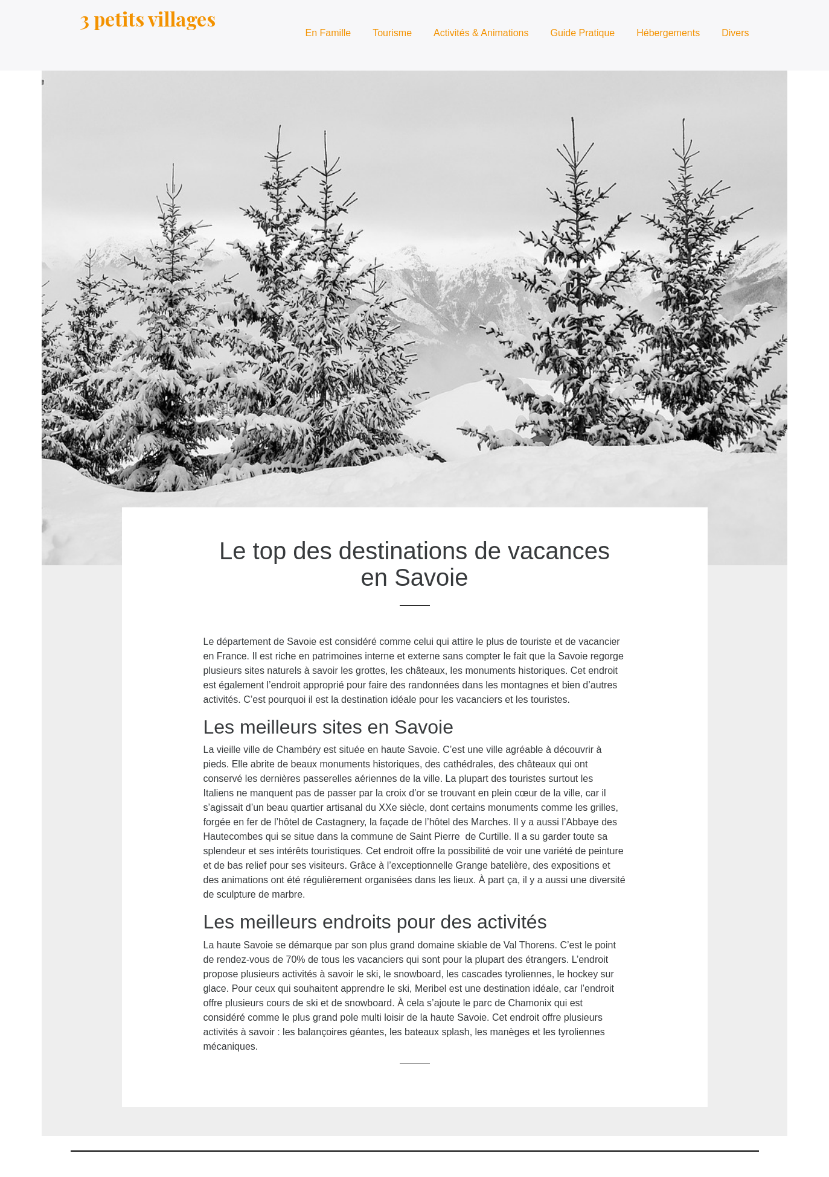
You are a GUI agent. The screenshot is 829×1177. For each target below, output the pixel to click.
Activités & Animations (481, 33)
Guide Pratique (582, 33)
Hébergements (668, 33)
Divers (735, 33)
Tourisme (392, 33)
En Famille (328, 33)
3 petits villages (148, 18)
